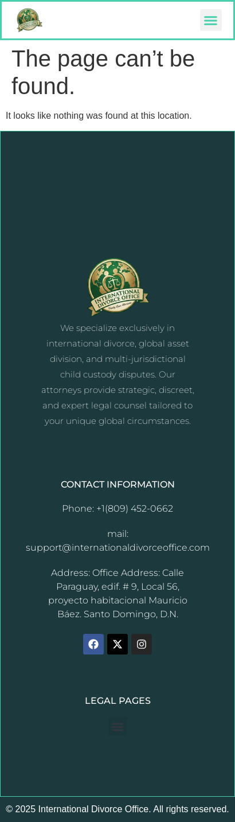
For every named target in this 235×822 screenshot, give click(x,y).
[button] (211, 20)
